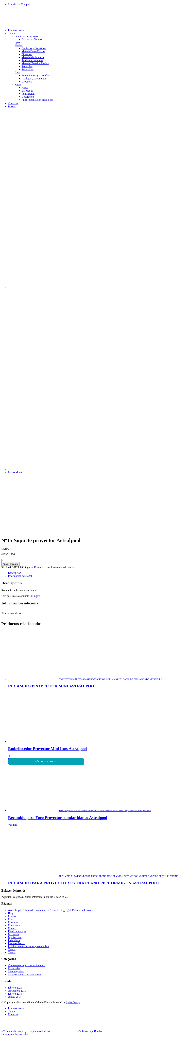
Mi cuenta (13, 934)
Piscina (19, 45)
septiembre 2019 (17, 990)
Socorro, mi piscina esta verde (24, 974)
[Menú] (15, 472)
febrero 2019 (15, 993)
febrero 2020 (15, 987)
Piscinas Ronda (16, 943)
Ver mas (12, 824)
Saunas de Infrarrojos (26, 36)
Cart (10, 919)
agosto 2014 (14, 996)
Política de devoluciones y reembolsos (28, 946)
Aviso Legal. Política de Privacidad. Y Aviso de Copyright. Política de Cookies (50, 910)
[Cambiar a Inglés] (36, 596)
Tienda (11, 949)
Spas (17, 42)
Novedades (14, 968)
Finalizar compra (17, 931)
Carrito (12, 916)
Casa (17, 72)
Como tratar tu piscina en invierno (26, 965)
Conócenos (14, 925)
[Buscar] (11, 106)
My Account (15, 937)
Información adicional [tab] (20, 575)
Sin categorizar (16, 971)
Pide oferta (14, 940)
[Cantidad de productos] (16, 560)
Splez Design (73, 1002)
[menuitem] (98, 30)
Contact (12, 928)
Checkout (13, 922)
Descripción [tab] (14, 572)
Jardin (18, 84)
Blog (10, 913)
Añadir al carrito (10, 564)
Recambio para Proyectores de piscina (54, 567)
